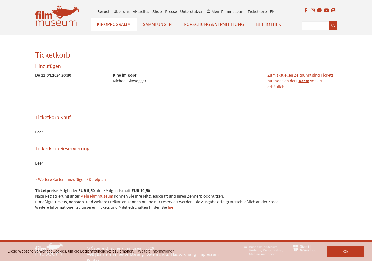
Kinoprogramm (114, 24)
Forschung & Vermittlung (214, 24)
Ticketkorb (257, 11)
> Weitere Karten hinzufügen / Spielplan (70, 179)
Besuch (103, 11)
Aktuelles (141, 11)
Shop (157, 11)
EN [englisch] (272, 11)
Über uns (122, 11)
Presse (171, 11)
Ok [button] (345, 251)
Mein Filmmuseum (96, 196)
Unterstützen (191, 11)
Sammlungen (157, 24)
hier (171, 207)
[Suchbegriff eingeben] (316, 25)
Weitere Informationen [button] (156, 251)
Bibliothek (268, 24)
